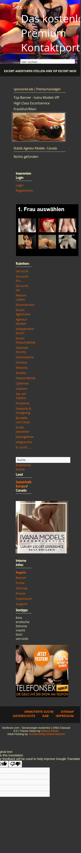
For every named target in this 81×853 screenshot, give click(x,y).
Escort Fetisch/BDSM (25, 340)
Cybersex (22, 383)
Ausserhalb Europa (23, 484)
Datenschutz (24, 716)
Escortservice (25, 305)
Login (20, 185)
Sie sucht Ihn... (22, 278)
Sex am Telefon (21, 396)
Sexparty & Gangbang (23, 410)
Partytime (22, 403)
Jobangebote (25, 437)
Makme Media (50, 730)
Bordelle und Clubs (23, 420)
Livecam (21, 389)
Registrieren (24, 190)
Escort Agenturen (23, 312)
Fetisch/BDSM (25, 378)
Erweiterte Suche (23, 467)
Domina (21, 362)
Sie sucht (22, 271)
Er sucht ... (23, 447)
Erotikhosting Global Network (47, 734)
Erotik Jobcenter (22, 429)
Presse (20, 593)
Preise (20, 583)
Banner (21, 577)
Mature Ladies (21, 297)
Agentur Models (21, 321)
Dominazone (25, 357)
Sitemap (21, 588)
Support (21, 604)
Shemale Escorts (22, 350)
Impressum (24, 598)
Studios (21, 373)
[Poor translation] (15, 764)
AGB (45, 716)
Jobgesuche (24, 442)
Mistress (22, 368)
